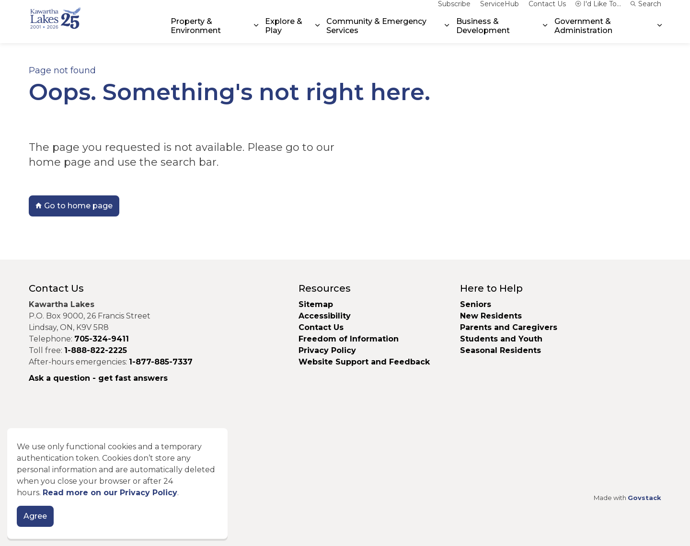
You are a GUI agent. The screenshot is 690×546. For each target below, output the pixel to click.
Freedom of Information (349, 338)
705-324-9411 (101, 338)
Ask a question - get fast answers (98, 378)
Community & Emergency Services (376, 32)
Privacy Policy (327, 350)
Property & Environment (196, 32)
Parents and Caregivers (508, 327)
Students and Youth (501, 338)
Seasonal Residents (501, 350)
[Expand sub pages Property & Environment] (256, 32)
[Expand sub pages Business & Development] (545, 32)
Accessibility (325, 315)
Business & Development (483, 32)
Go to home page (74, 206)
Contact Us (547, 10)
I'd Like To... (598, 10)
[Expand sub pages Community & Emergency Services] (447, 32)
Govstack (644, 497)
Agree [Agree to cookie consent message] (35, 527)
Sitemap (316, 304)
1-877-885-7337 (161, 361)
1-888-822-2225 (95, 350)
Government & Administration (583, 32)
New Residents (491, 315)
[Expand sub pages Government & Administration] (660, 32)
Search (646, 10)
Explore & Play (283, 32)
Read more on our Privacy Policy (110, 503)
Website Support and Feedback (364, 361)
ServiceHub (499, 10)
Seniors (475, 304)
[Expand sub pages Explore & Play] (317, 32)
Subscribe (454, 10)
